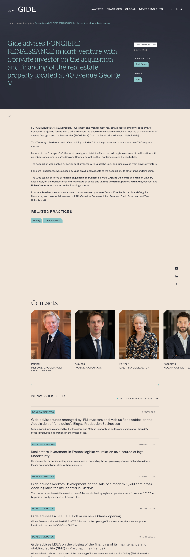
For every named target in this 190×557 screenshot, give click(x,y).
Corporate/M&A (53, 220)
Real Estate (141, 64)
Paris (138, 79)
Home (10, 23)
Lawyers (97, 9)
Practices (114, 9)
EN (179, 9)
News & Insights (151, 9)
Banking (36, 220)
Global (130, 9)
